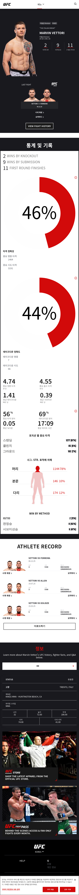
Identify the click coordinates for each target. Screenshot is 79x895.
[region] (39, 885)
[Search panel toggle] (75, 4)
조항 (49, 864)
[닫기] (75, 880)
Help (22, 860)
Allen (44, 580)
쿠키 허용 (50, 889)
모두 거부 (67, 889)
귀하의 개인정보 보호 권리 (11, 889)
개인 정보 (51, 867)
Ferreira (45, 558)
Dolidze (45, 603)
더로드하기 (39, 626)
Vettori (32, 558)
